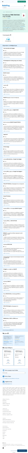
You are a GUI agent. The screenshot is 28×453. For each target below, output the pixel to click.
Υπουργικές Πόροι (6, 405)
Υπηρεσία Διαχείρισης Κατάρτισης (9, 421)
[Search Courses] (13, 7)
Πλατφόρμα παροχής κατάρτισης (8, 422)
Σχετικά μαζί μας (6, 427)
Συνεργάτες (5, 430)
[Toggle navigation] (25, 5)
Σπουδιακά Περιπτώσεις (7, 411)
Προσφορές (5, 402)
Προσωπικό (5, 435)
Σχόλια (4, 433)
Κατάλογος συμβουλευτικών (7, 414)
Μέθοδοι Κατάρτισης (6, 403)
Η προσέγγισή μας (6, 409)
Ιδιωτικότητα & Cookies (14, 450)
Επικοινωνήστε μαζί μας (22, 450)
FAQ (3, 436)
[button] (24, 357)
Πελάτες (4, 432)
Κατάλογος (4, 400)
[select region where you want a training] (14, 373)
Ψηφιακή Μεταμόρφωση (7, 419)
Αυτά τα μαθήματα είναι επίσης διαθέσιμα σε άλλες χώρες (11, 378)
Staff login (14, 452)
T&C (3, 438)
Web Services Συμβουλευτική (7, 383)
